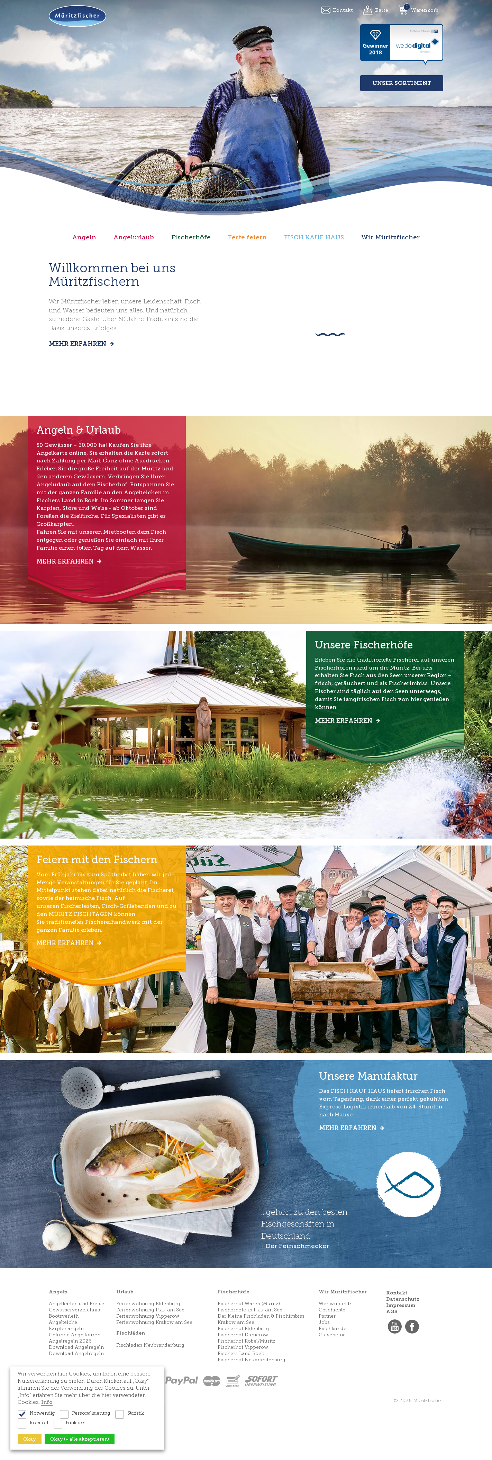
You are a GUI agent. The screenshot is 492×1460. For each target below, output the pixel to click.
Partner (327, 1368)
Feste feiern (247, 237)
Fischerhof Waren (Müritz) (249, 1356)
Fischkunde (332, 1381)
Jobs (324, 1375)
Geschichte (332, 1362)
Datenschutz (402, 1351)
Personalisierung (91, 1413)
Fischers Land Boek (241, 1406)
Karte (381, 10)
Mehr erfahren (78, 344)
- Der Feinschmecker (295, 1298)
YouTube (395, 1379)
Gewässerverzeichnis (74, 1362)
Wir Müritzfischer (390, 237)
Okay (29, 1439)
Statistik (135, 1413)
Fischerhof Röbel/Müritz (246, 1393)
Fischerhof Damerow (243, 1387)
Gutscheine (332, 1387)
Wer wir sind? (335, 1356)
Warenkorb (424, 10)
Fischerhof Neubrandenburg (251, 1412)
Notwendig (42, 1413)
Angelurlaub (133, 237)
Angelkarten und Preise (76, 1356)
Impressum (400, 1358)
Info (47, 1402)
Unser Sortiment (401, 83)
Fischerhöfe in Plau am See (250, 1362)
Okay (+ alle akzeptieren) (79, 1439)
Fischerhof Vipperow (243, 1400)
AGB (392, 1364)
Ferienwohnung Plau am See (150, 1362)
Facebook (412, 1379)
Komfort (39, 1422)
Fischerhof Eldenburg (243, 1381)
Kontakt (343, 10)
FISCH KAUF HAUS (314, 237)
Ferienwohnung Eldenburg (148, 1356)
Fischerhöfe (191, 237)
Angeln (84, 237)
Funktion (75, 1422)
